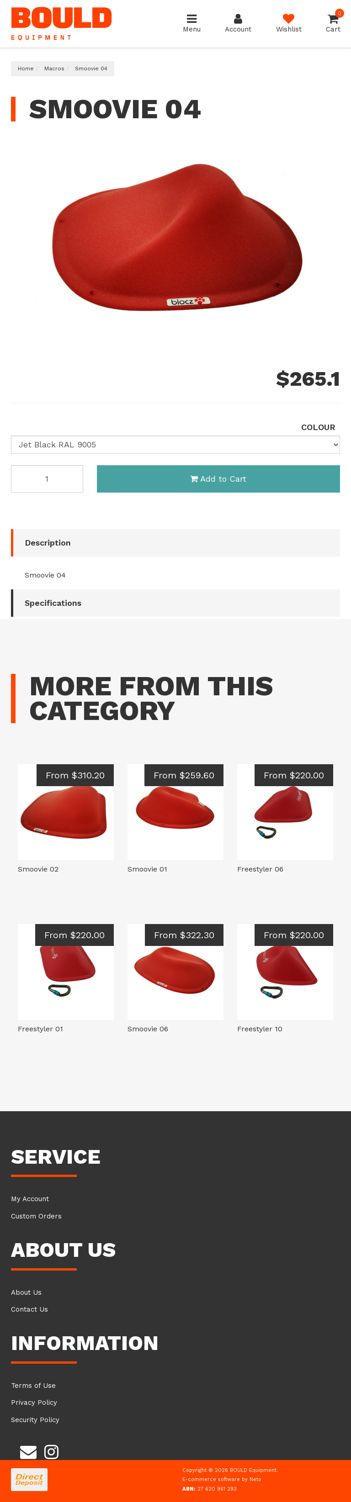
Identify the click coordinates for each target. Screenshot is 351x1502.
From (75, 775)
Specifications (53, 603)
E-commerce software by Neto (221, 1479)
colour (318, 427)
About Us (26, 1292)
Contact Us (29, 1309)
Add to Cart (218, 478)
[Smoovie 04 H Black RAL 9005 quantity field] (47, 479)
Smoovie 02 (38, 869)
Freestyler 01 (40, 1028)
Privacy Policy (34, 1402)
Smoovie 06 (148, 1028)
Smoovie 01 (147, 869)
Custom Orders (36, 1216)
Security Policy (35, 1420)
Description (48, 542)
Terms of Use (33, 1385)
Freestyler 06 (260, 869)
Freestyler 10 (259, 1028)
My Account (30, 1199)
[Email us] (28, 1450)
